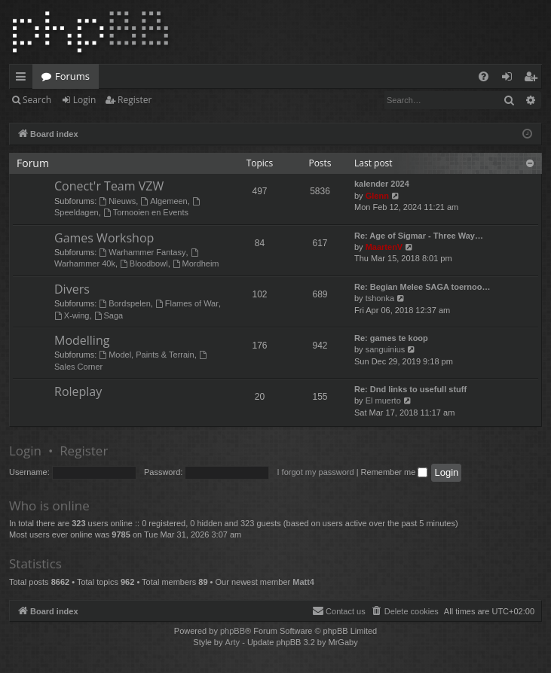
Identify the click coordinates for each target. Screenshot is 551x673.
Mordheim (196, 263)
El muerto (383, 400)
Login (84, 99)
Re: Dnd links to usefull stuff (410, 389)
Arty (232, 642)
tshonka (380, 298)
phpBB (232, 630)
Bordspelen (125, 303)
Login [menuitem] (510, 79)
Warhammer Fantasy (142, 252)
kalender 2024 (381, 183)
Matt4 (303, 581)
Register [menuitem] (533, 79)
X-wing (71, 315)
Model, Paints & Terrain (146, 354)
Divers (72, 289)
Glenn (377, 195)
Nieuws (117, 201)
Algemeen (163, 201)
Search (37, 99)
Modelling (81, 340)
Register (135, 99)
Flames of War (187, 303)
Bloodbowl (144, 263)
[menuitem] (483, 76)
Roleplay (78, 391)
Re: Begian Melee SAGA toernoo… (422, 286)
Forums (72, 76)
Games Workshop (104, 238)
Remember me (394, 472)
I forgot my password (315, 472)
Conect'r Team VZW (109, 186)
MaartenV (384, 246)
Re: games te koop (391, 338)
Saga (109, 315)
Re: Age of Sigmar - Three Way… (418, 235)
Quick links (23, 79)
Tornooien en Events (145, 212)
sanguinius (386, 349)
